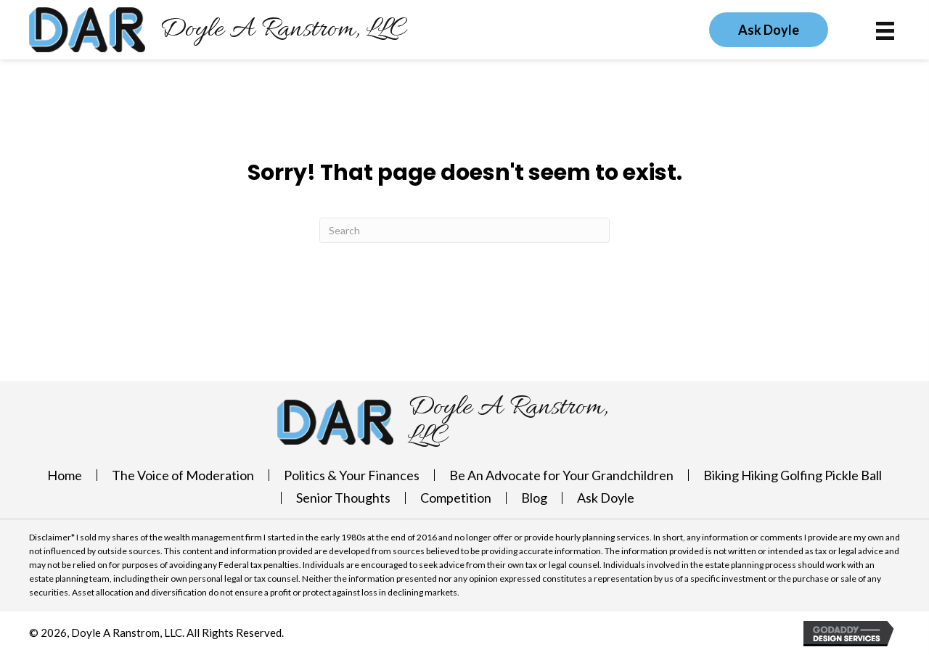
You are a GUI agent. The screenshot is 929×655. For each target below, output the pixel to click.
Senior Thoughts (343, 497)
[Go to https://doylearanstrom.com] (217, 29)
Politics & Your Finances (352, 475)
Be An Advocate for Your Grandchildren (561, 475)
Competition (455, 497)
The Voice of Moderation (183, 475)
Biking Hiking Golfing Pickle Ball (792, 475)
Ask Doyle (605, 497)
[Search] (464, 230)
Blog (534, 497)
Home (64, 475)
